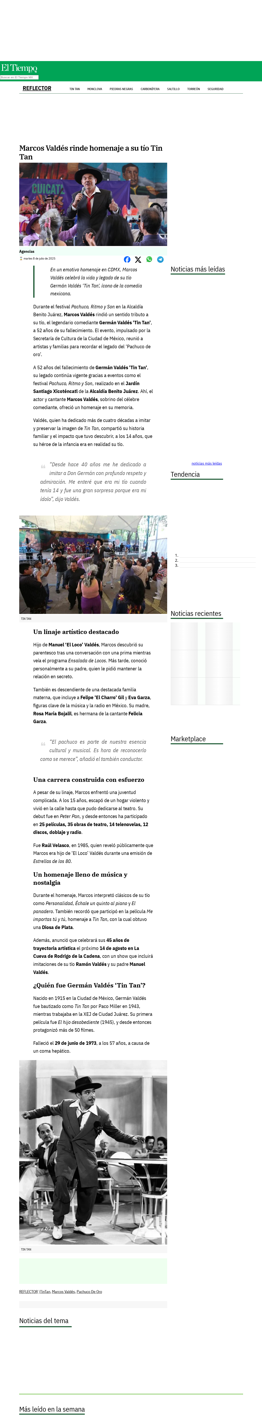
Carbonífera (150, 89)
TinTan (45, 1291)
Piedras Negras (121, 89)
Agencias (26, 251)
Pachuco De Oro (89, 1291)
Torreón (193, 89)
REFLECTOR (37, 88)
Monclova (94, 89)
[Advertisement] (131, 30)
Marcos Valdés (63, 1291)
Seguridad (216, 89)
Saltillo (173, 89)
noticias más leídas (207, 463)
